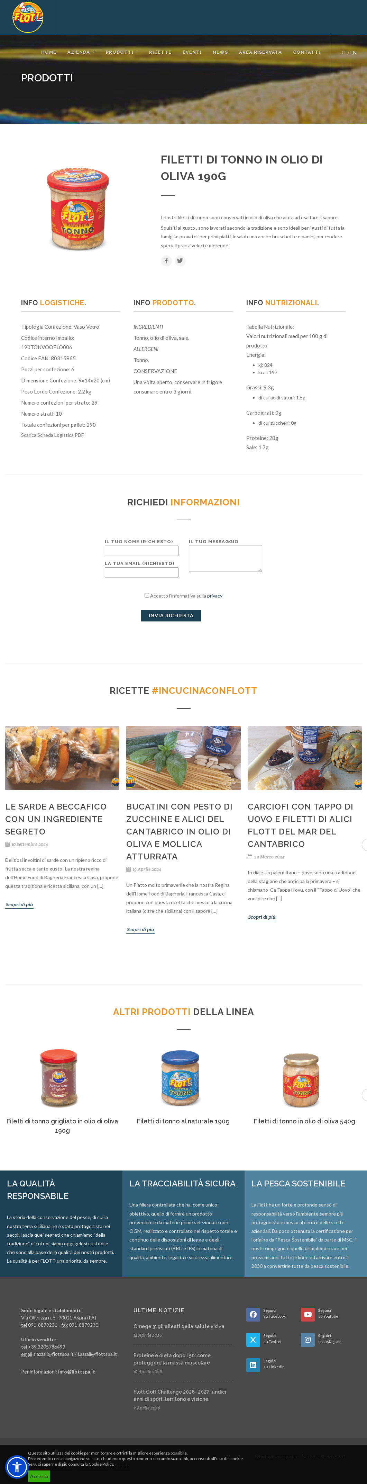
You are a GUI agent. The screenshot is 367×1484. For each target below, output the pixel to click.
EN (353, 52)
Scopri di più (19, 904)
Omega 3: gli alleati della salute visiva (179, 1326)
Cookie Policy (101, 1464)
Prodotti (120, 52)
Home (48, 52)
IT (344, 52)
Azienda (79, 52)
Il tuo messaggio (226, 556)
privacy (214, 596)
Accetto (39, 1476)
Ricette (160, 52)
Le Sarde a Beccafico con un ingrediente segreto (56, 819)
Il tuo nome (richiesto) (141, 546)
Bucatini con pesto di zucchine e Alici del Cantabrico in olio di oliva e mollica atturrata (179, 832)
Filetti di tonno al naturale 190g (183, 1121)
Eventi (192, 52)
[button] (17, 1467)
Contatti (306, 52)
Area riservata (260, 52)
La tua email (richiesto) (141, 568)
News (220, 52)
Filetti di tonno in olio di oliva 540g (304, 1121)
